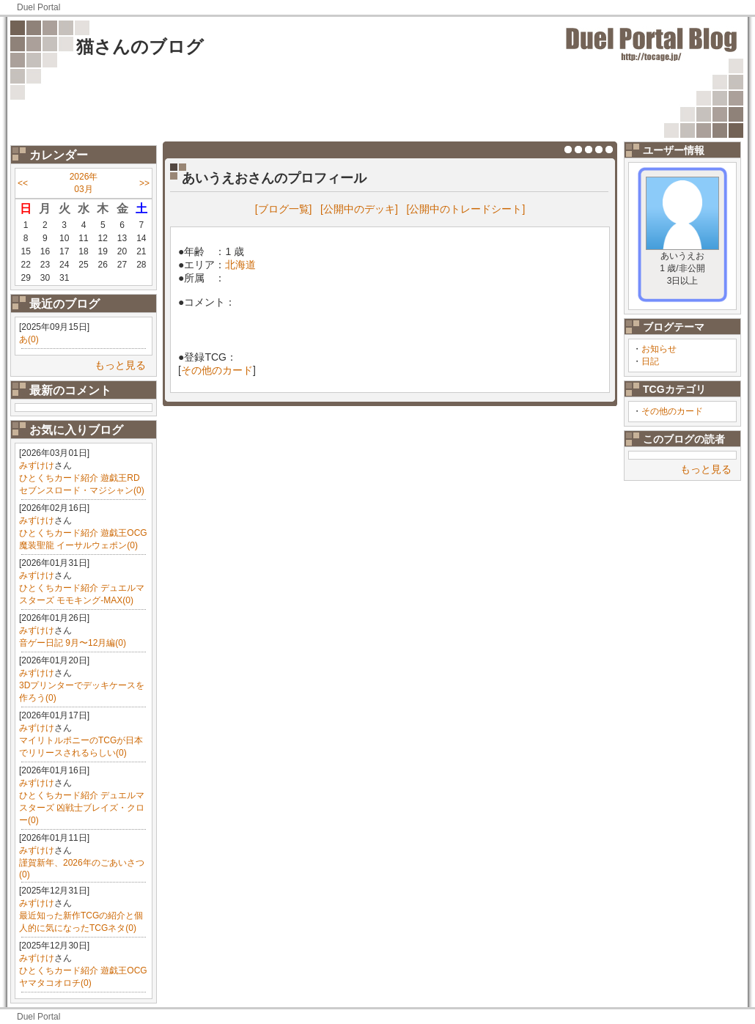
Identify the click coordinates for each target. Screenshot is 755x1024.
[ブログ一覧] (283, 209)
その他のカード (672, 411)
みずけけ (36, 465)
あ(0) (29, 339)
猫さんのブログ (140, 46)
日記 (650, 361)
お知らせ (659, 349)
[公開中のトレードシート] (466, 209)
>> (144, 183)
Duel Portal (38, 7)
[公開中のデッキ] (359, 209)
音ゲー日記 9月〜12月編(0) (72, 643)
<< (23, 183)
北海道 (240, 264)
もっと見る (120, 365)
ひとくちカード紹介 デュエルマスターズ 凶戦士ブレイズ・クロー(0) (81, 807)
